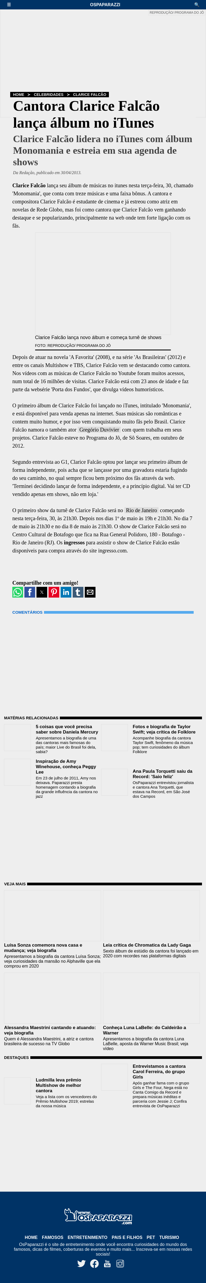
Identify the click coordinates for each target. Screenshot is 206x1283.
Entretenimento (87, 1237)
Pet (151, 1237)
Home (18, 94)
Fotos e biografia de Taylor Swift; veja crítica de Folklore (164, 729)
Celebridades (48, 94)
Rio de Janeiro (141, 510)
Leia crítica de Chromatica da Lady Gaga (147, 945)
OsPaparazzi (105, 4)
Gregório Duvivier (99, 430)
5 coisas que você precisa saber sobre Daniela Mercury (67, 729)
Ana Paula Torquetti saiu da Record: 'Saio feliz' (163, 774)
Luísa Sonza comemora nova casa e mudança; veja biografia (43, 948)
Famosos (52, 1237)
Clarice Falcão (89, 94)
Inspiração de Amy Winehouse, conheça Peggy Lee (66, 767)
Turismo (169, 1237)
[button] (11, 4)
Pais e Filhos (127, 1237)
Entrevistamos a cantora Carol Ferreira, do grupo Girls (159, 1072)
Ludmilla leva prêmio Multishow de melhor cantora (58, 1085)
